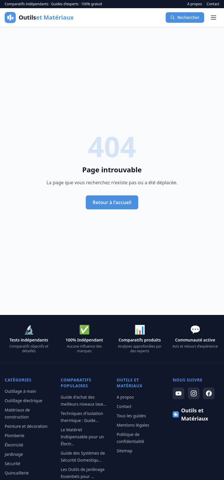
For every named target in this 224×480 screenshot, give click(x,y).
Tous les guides (131, 415)
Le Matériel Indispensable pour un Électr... (82, 436)
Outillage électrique (23, 400)
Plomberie (14, 435)
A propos (194, 4)
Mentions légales (133, 425)
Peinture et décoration (26, 426)
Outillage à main (20, 391)
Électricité (14, 445)
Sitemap (124, 450)
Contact (213, 4)
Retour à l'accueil (112, 202)
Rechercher (185, 17)
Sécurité (12, 463)
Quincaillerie (17, 473)
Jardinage (14, 454)
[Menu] (213, 17)
